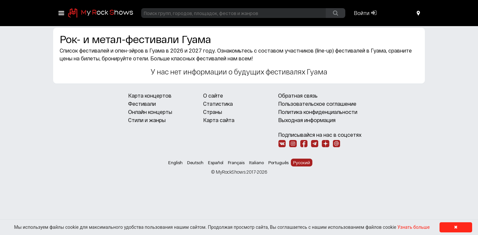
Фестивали (142, 104)
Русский (301, 162)
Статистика (218, 104)
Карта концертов (150, 95)
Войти (361, 13)
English (175, 162)
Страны (212, 112)
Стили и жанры (147, 120)
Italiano (256, 162)
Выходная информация (307, 120)
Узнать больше (413, 227)
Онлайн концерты (150, 112)
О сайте (213, 95)
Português (278, 162)
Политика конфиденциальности (317, 112)
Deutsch (195, 162)
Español (215, 162)
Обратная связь (298, 95)
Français (236, 162)
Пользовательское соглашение (317, 104)
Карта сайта (218, 120)
